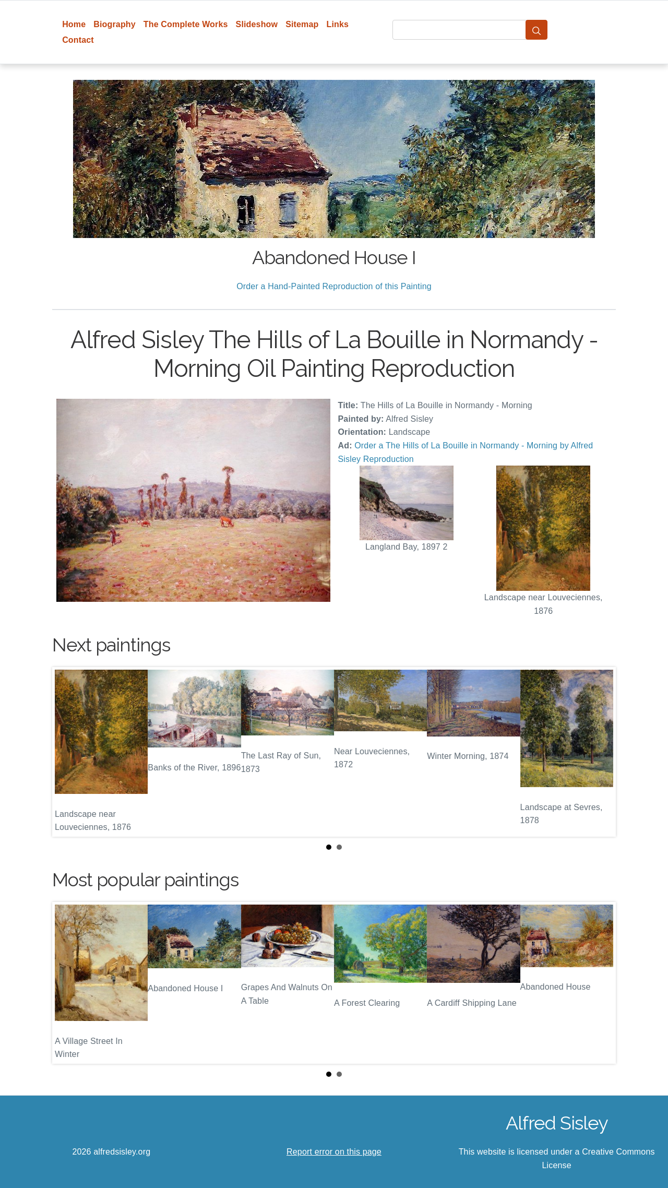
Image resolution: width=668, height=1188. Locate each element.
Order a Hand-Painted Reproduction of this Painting (334, 286)
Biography (114, 24)
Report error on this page (334, 1151)
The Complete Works (186, 24)
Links (338, 24)
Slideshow (257, 24)
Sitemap (301, 24)
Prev (68, 752)
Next (599, 752)
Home (74, 24)
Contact (78, 39)
